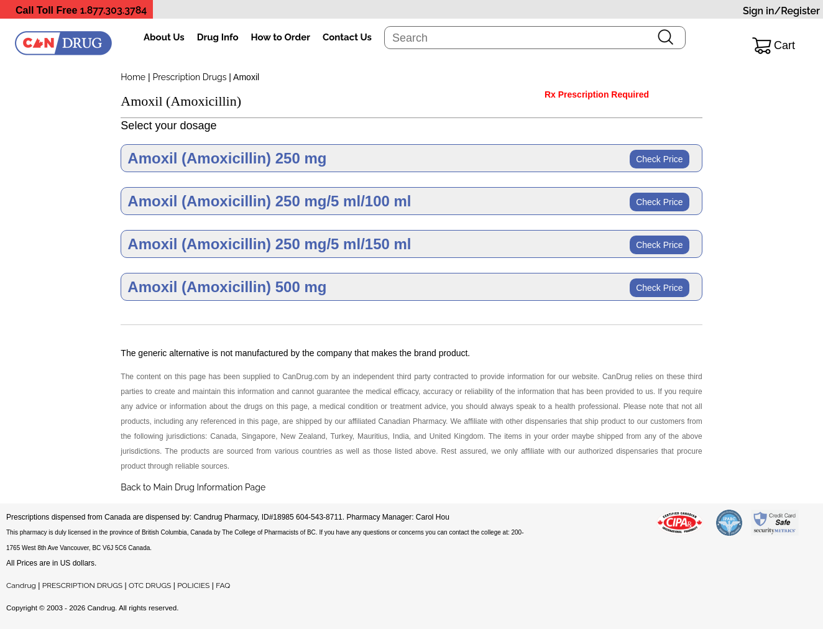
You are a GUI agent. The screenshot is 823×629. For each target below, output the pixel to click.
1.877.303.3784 (113, 10)
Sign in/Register (781, 11)
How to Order (280, 37)
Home (133, 77)
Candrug (21, 585)
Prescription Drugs (189, 77)
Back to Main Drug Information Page (193, 487)
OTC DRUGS (150, 585)
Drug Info (218, 37)
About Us (164, 37)
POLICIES (193, 585)
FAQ (223, 585)
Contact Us (347, 37)
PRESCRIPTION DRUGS (82, 585)
